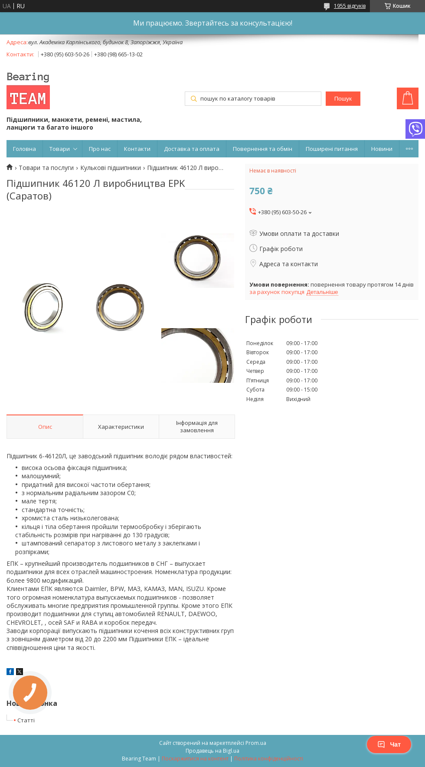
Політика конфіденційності (268, 758)
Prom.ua (255, 743)
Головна (24, 149)
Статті (26, 720)
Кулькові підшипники (110, 168)
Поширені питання (332, 149)
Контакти (137, 149)
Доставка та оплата (191, 149)
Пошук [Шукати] (343, 98)
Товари (59, 149)
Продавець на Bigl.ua (212, 750)
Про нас (100, 149)
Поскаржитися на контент (195, 758)
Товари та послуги (46, 168)
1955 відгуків (350, 6)
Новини (381, 149)
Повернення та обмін (262, 149)
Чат (389, 744)
